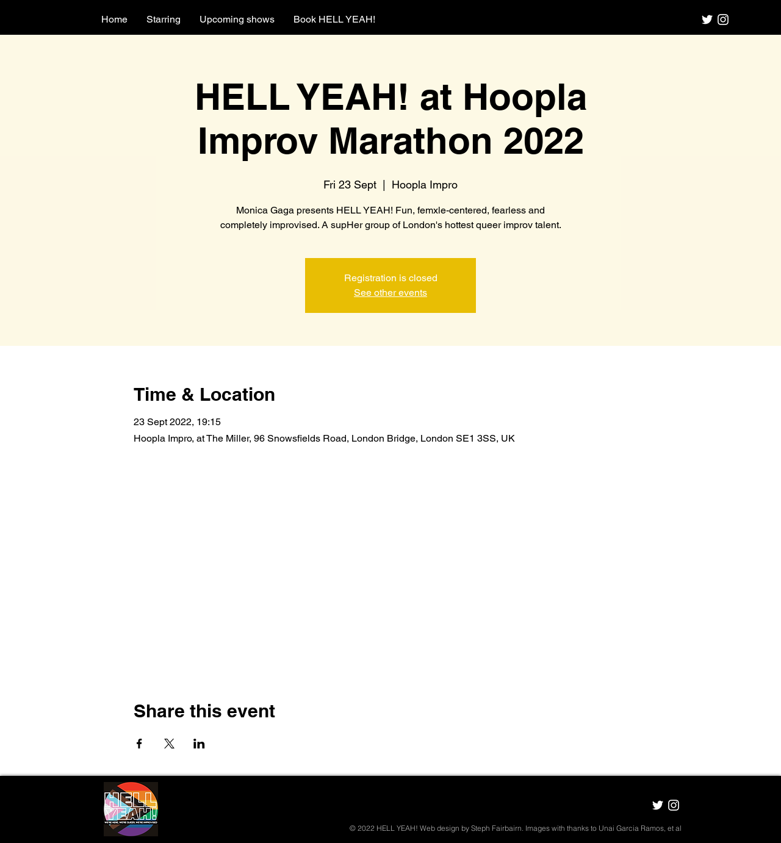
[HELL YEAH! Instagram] (723, 19)
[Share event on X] (169, 743)
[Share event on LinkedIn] (199, 743)
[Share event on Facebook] (139, 743)
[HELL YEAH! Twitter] (707, 19)
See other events (390, 292)
